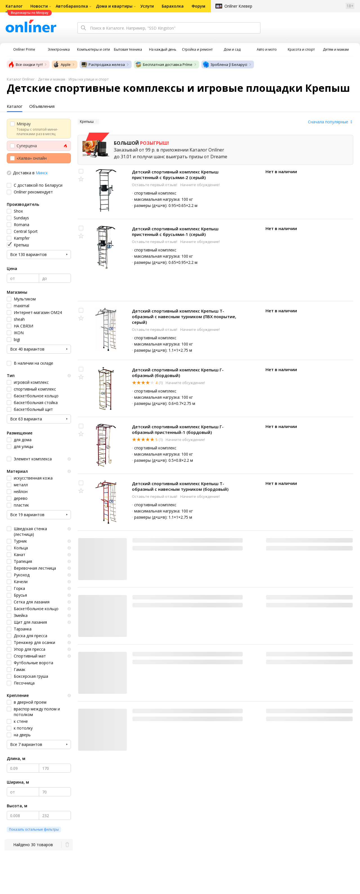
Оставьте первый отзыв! (155, 184)
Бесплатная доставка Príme (163, 64)
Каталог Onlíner (21, 79)
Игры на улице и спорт (89, 79)
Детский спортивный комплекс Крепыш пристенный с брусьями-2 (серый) (175, 174)
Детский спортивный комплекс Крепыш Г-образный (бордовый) (178, 372)
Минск (42, 172)
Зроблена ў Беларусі (224, 64)
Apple (62, 64)
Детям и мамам (51, 79)
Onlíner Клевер (238, 6)
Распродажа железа (103, 64)
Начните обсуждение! (200, 184)
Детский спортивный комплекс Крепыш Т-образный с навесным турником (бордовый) (180, 486)
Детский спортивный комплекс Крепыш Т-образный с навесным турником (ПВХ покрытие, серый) (184, 316)
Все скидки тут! (25, 64)
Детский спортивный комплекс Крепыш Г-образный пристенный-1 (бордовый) (178, 429)
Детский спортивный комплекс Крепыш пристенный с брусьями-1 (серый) (175, 231)
